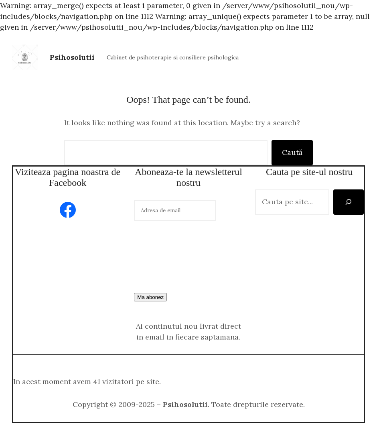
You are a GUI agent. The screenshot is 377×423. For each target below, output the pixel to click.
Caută (292, 152)
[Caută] (348, 202)
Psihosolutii (72, 57)
